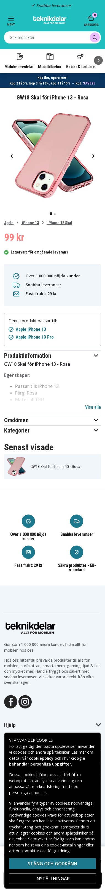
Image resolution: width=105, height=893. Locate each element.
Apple (9, 223)
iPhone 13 (30, 223)
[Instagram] (25, 701)
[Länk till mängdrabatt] (52, 80)
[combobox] (52, 37)
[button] (52, 355)
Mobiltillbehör (49, 60)
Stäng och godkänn (52, 864)
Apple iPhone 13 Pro (35, 337)
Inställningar (53, 879)
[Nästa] (98, 60)
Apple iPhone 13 (31, 329)
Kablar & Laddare (80, 60)
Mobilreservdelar (19, 60)
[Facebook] (10, 701)
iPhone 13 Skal (59, 223)
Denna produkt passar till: (33, 321)
